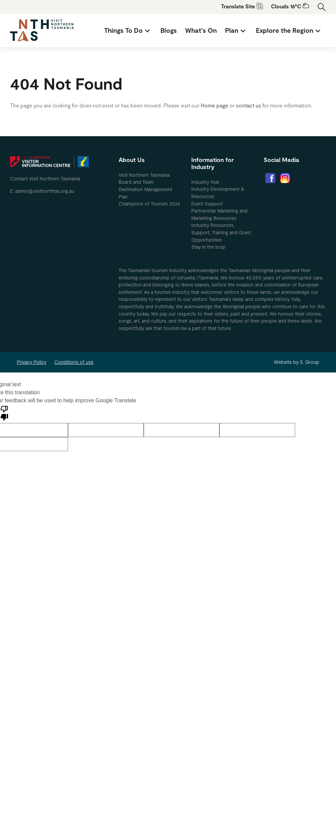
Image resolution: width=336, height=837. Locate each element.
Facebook (270, 178)
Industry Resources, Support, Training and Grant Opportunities (221, 232)
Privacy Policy (31, 362)
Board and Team (136, 182)
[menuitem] (128, 30)
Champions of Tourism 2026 (149, 203)
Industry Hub (205, 182)
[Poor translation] (4, 413)
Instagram (285, 178)
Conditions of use (73, 362)
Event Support (207, 203)
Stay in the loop (208, 247)
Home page (214, 105)
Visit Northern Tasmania (144, 175)
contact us (248, 105)
